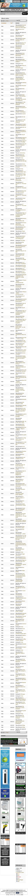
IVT (22, 57)
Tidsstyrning (17, 605)
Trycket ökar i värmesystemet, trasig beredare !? (20, 509)
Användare (3, 23)
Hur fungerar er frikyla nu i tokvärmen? (19, 498)
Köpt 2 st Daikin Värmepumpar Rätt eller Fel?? (20, 377)
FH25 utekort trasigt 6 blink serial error (19, 255)
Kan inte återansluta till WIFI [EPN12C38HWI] (20, 228)
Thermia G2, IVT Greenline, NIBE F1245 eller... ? (20, 175)
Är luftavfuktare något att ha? (19, 653)
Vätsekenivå (18, 419)
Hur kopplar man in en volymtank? (19, 480)
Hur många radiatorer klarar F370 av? (20, 362)
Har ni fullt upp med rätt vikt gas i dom (20, 443)
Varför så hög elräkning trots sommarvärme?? (20, 304)
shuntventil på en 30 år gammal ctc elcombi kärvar (20, 246)
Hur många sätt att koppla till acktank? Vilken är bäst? (20, 699)
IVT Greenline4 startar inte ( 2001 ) (20, 687)
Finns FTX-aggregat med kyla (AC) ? (20, 587)
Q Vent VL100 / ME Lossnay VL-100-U (20, 671)
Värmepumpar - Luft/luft (20, 533)
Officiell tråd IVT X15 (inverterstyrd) (20, 179)
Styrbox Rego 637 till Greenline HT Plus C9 (20, 107)
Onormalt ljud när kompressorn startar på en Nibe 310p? (20, 26)
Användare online (20, 872)
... (5, 20)
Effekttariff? (17, 148)
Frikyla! (23, 231)
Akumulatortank (18, 595)
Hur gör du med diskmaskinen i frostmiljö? (20, 415)
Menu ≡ (25, 13)
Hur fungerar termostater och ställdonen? (20, 367)
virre (18, 878)
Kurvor (23, 446)
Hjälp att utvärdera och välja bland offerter (20, 679)
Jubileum (24, 635)
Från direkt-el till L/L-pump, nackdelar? (19, 707)
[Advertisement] (20, 839)
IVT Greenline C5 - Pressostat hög (20, 183)
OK (17, 892)
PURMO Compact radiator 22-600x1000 (20, 40)
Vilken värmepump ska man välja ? (20, 161)
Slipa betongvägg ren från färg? (19, 620)
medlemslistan (22, 152)
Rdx (18, 874)
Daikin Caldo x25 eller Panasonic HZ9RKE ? (20, 60)
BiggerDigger (20, 879)
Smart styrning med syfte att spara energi (19, 54)
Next (7, 20)
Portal (22, 63)
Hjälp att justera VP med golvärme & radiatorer (20, 131)
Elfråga (23, 725)
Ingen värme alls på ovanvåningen (19, 285)
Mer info (21, 892)
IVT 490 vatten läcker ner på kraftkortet (20, 103)
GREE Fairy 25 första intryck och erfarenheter (20, 485)
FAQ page (23, 240)
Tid (11, 23)
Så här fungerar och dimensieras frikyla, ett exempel (20, 74)
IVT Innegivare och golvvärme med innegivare (20, 598)
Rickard (19, 876)
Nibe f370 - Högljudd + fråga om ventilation (20, 428)
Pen (18, 875)
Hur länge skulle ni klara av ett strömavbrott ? (20, 439)
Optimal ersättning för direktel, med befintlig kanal (20, 237)
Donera (23, 164)
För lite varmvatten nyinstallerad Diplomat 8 (20, 660)
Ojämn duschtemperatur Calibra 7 (20, 505)
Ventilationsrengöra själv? (20, 633)
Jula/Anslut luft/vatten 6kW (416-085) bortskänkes (19, 722)
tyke (18, 881)
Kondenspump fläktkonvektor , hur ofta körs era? (20, 327)
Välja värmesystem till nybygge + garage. (20, 259)
